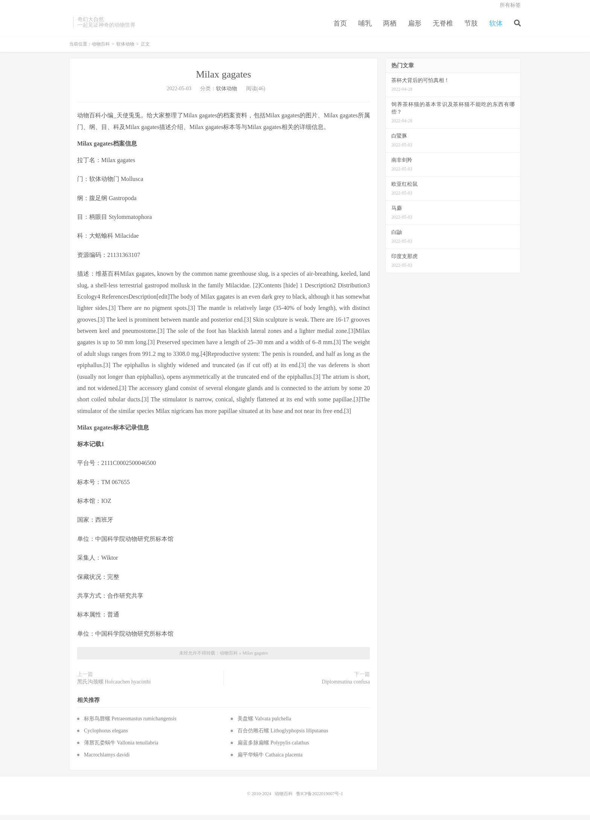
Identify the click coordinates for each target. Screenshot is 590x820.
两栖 (390, 28)
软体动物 (125, 49)
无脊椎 (443, 28)
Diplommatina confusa (346, 687)
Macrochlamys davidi (107, 760)
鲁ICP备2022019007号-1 (319, 799)
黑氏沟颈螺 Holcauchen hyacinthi (114, 687)
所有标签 (510, 9)
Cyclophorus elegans (106, 736)
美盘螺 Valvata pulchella (264, 724)
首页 (340, 28)
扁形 (414, 28)
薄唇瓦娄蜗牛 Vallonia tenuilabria (121, 748)
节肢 (471, 28)
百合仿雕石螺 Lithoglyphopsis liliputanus (282, 736)
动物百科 (101, 49)
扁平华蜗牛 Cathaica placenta (270, 760)
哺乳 (365, 28)
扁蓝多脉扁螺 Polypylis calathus (273, 748)
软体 (496, 28)
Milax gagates (223, 79)
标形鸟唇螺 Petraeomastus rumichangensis (130, 724)
